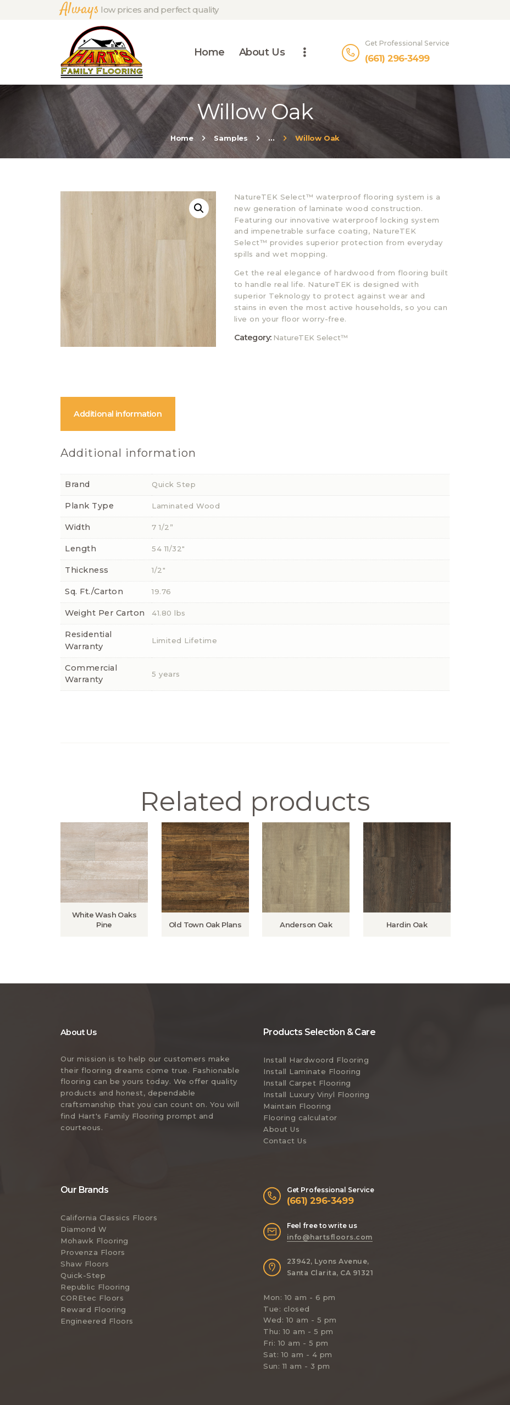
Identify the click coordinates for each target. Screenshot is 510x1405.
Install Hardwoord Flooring (316, 1059)
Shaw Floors (84, 1263)
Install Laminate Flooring (312, 1071)
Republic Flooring (95, 1286)
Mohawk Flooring (94, 1240)
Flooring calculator (300, 1117)
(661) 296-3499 (320, 1200)
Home (181, 138)
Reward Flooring (93, 1309)
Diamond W (83, 1229)
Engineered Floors (97, 1321)
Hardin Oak (406, 924)
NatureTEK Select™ (310, 337)
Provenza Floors (92, 1252)
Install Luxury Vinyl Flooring (316, 1094)
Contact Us (285, 1140)
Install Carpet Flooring (307, 1082)
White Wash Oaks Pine (104, 919)
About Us (281, 1129)
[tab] (117, 414)
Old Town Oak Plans (205, 924)
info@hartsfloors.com (330, 1237)
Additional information (118, 414)
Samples (231, 138)
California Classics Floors (108, 1217)
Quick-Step (83, 1275)
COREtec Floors (92, 1297)
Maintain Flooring (297, 1106)
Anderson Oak (306, 924)
